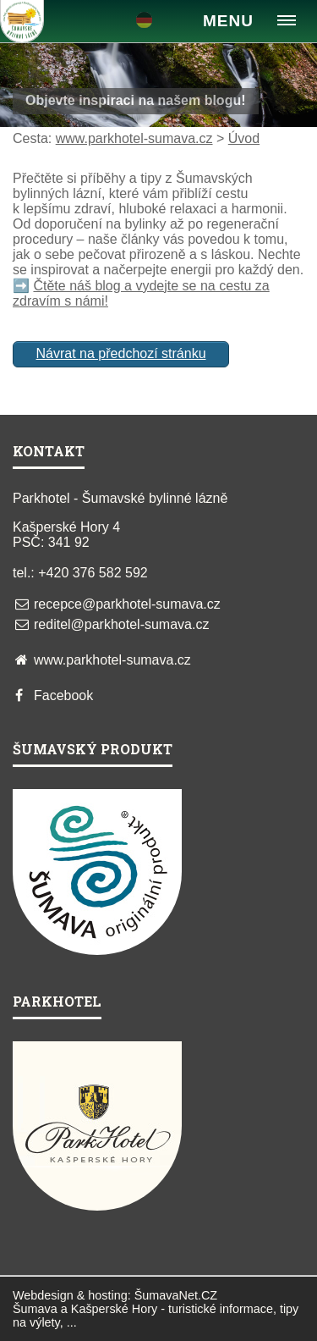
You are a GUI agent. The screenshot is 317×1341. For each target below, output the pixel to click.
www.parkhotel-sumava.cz (134, 138)
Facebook (63, 695)
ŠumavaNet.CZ (175, 1295)
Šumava (35, 1309)
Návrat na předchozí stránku (121, 353)
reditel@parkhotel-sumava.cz (121, 624)
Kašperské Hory (114, 1309)
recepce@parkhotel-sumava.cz (127, 604)
